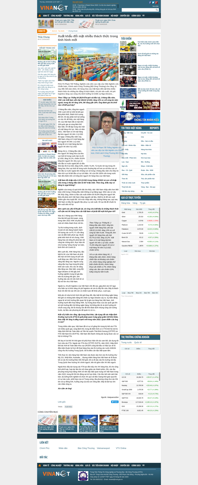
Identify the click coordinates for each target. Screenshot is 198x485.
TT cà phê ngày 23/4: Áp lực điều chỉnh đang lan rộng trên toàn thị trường (46, 126)
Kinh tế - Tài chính (58, 31)
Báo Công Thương (86, 448)
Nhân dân (63, 448)
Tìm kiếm (155, 6)
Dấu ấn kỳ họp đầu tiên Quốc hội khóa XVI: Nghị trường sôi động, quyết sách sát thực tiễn (46, 212)
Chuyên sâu (125, 16)
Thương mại (68, 16)
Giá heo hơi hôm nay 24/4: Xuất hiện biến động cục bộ (47, 112)
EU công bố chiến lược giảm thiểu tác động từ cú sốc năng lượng (46, 87)
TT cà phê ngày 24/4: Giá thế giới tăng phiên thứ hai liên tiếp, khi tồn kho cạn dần (47, 105)
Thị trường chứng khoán (135, 337)
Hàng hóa (79, 16)
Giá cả (87, 16)
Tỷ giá (142, 203)
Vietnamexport (103, 448)
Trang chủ (39, 16)
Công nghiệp (56, 16)
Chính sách (136, 16)
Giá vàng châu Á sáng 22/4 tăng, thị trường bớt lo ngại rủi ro (46, 119)
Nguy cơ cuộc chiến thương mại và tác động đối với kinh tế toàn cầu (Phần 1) (149, 79)
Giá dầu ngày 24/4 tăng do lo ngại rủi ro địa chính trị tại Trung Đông (47, 76)
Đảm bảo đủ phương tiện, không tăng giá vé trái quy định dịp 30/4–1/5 (94, 10)
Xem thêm (143, 15)
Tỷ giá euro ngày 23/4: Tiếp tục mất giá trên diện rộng (64, 21)
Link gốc (62, 402)
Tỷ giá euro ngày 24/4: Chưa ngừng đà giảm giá (105, 21)
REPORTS (154, 128)
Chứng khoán (73, 31)
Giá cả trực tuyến (131, 197)
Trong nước (126, 342)
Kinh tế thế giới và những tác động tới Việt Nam (148, 54)
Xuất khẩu (68, 407)
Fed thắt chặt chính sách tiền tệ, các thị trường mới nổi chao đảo (149, 43)
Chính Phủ (44, 448)
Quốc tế (138, 342)
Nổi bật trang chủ (47, 48)
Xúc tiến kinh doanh (100, 16)
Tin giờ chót (77, 2)
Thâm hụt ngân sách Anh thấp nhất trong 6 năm (46, 81)
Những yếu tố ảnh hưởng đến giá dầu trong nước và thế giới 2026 (47, 63)
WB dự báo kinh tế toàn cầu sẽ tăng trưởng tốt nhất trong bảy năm (149, 91)
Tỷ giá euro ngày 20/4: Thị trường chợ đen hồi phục (108, 429)
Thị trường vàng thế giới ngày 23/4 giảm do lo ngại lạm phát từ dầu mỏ (46, 93)
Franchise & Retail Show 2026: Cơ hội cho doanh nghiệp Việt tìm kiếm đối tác (94, 6)
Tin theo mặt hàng (131, 128)
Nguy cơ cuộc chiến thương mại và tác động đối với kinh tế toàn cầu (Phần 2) (149, 67)
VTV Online (121, 448)
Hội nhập (114, 16)
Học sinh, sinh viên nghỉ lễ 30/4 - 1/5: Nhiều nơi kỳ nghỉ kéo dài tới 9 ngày (46, 70)
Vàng (134, 203)
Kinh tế (46, 16)
